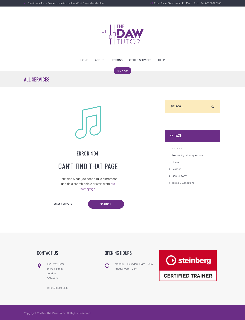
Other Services (140, 60)
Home (84, 60)
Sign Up (122, 70)
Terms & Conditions (183, 182)
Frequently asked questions (187, 155)
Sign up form (179, 175)
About (99, 60)
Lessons (116, 60)
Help (161, 60)
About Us (177, 148)
